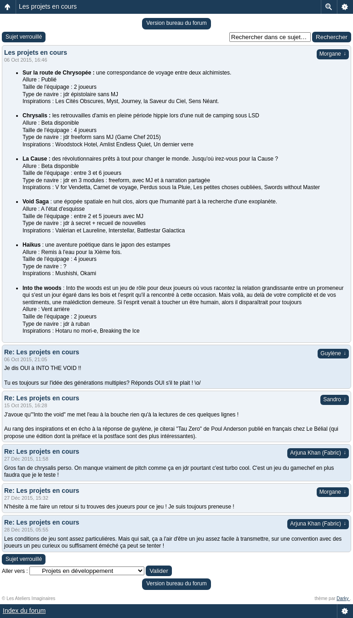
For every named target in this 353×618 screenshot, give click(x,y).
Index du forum (24, 610)
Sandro (334, 399)
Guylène (333, 353)
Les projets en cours (48, 6)
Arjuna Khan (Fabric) (318, 453)
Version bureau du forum (176, 23)
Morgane (332, 54)
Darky (343, 598)
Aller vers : (15, 571)
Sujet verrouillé (24, 37)
